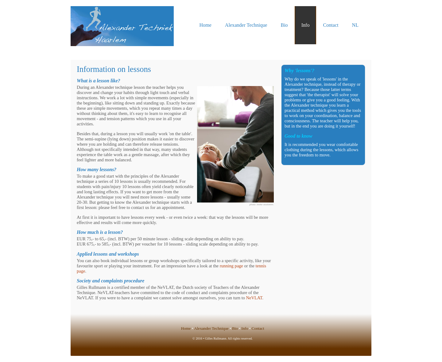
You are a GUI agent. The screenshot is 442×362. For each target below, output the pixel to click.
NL (355, 25)
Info (305, 25)
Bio (284, 25)
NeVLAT (254, 297)
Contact (330, 25)
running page (231, 265)
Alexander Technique (246, 25)
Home (205, 25)
